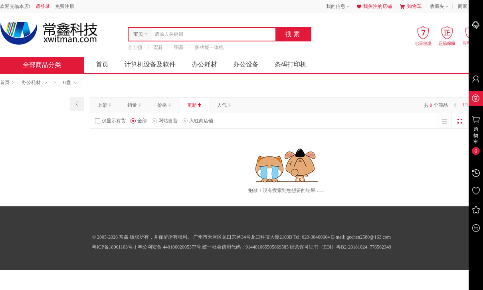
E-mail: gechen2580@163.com (361, 237)
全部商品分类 (48, 64)
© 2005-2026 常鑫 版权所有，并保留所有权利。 (142, 237)
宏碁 (158, 47)
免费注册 (64, 6)
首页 (102, 64)
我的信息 (338, 7)
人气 (225, 105)
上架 (105, 105)
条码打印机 (291, 64)
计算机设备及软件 (150, 64)
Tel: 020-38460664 (312, 237)
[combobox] (211, 34)
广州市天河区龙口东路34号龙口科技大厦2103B (243, 237)
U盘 (70, 82)
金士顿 (135, 47)
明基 (179, 47)
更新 (195, 105)
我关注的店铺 (373, 6)
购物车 (411, 6)
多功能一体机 (209, 47)
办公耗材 (204, 64)
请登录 (43, 6)
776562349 (379, 247)
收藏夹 (440, 7)
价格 (165, 105)
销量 (135, 105)
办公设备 (246, 64)
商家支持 (470, 7)
